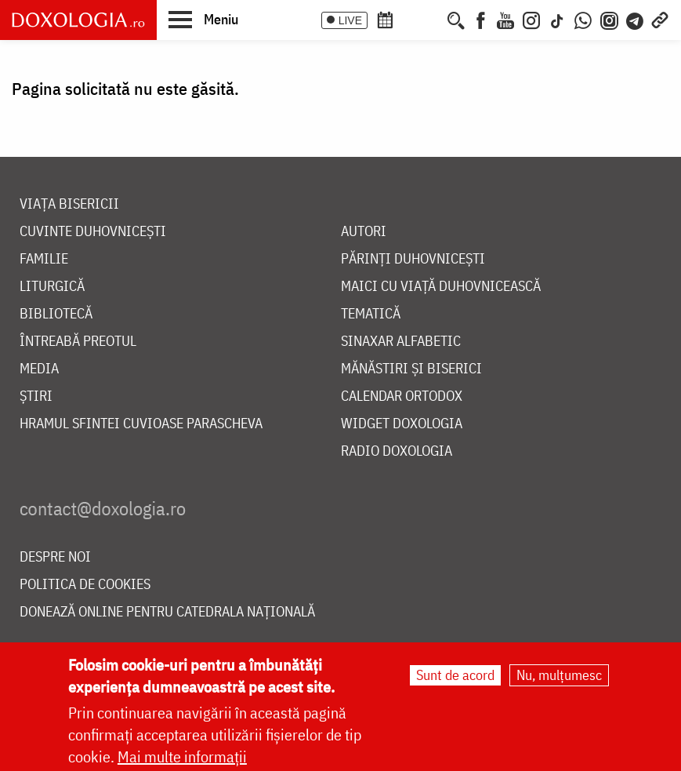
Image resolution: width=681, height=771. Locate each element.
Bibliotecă (56, 314)
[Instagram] (531, 18)
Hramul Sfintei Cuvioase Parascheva (141, 424)
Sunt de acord (455, 676)
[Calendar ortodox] (385, 18)
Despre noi (55, 557)
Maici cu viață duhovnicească (441, 286)
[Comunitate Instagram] (609, 18)
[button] (203, 19)
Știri (36, 396)
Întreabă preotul (78, 341)
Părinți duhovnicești (413, 259)
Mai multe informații (182, 758)
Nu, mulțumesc (559, 676)
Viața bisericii (69, 204)
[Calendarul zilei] (411, 18)
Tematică (370, 314)
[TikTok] (557, 18)
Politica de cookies (85, 584)
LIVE (350, 20)
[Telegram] (636, 18)
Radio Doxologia (396, 451)
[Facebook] (481, 18)
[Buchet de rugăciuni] (433, 18)
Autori (363, 232)
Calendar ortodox (401, 396)
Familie (44, 259)
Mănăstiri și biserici (411, 369)
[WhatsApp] (583, 18)
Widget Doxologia (401, 424)
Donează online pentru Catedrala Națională (167, 612)
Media (39, 369)
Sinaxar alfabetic (401, 341)
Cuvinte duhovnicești (93, 232)
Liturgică (52, 286)
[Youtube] (505, 18)
